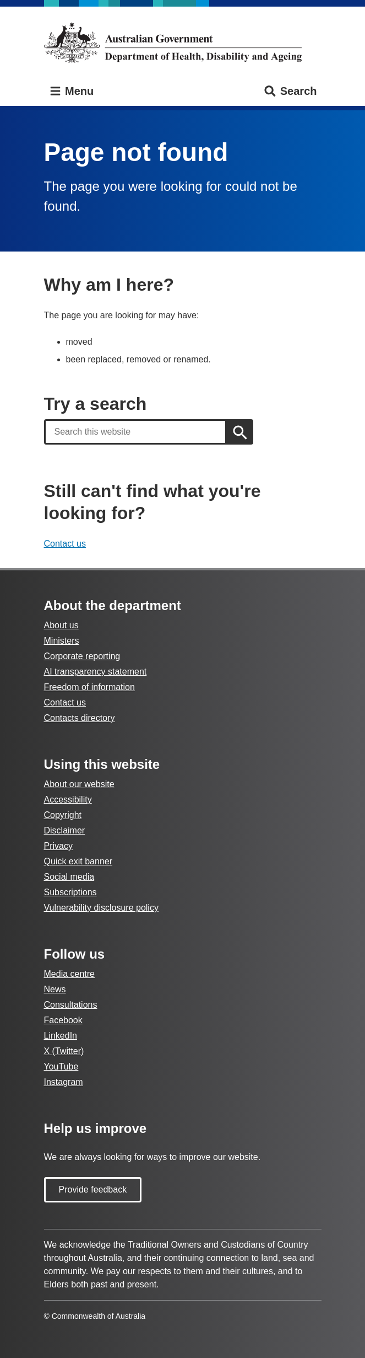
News (55, 989)
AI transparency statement (95, 671)
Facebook (63, 1020)
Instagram (63, 1082)
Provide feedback (93, 1189)
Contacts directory (79, 718)
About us (61, 625)
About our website (79, 784)
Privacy (58, 846)
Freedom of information (89, 687)
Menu (71, 91)
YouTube (61, 1066)
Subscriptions (70, 892)
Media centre (69, 974)
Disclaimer (64, 830)
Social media (69, 876)
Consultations (70, 1004)
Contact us (65, 543)
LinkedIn (61, 1035)
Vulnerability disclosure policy (101, 907)
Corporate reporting (82, 656)
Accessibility (68, 799)
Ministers (61, 640)
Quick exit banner (78, 861)
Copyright (62, 815)
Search (290, 91)
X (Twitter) (64, 1051)
